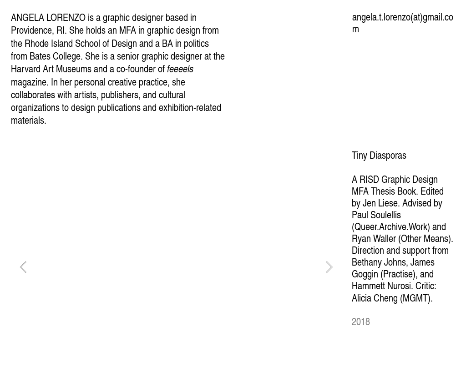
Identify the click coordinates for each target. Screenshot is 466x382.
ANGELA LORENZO (48, 17)
